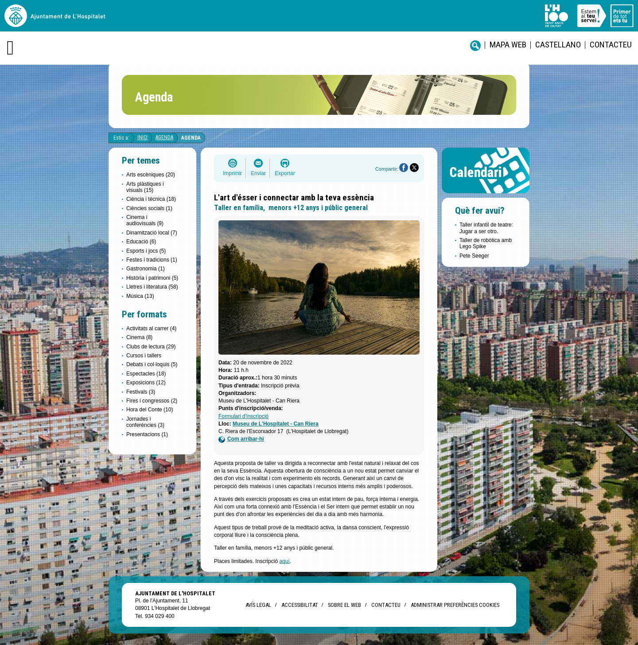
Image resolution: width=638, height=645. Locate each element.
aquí (284, 561)
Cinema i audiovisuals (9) (144, 220)
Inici (142, 137)
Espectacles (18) (146, 374)
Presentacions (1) (147, 434)
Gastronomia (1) (145, 269)
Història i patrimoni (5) (152, 278)
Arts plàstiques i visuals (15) (145, 187)
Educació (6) (141, 241)
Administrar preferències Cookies (455, 605)
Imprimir (232, 173)
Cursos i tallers (143, 355)
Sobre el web (344, 605)
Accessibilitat (299, 605)
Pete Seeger (474, 256)
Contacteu (611, 44)
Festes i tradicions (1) (151, 260)
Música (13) (140, 296)
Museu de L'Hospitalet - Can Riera (276, 424)
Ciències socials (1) (149, 208)
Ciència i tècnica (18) (151, 199)
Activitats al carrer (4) (151, 328)
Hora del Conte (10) (149, 410)
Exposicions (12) (146, 382)
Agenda (164, 137)
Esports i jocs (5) (146, 251)
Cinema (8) (139, 337)
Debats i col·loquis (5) (151, 364)
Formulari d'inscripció (243, 416)
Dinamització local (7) (151, 233)
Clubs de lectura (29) (150, 347)
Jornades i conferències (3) (145, 422)
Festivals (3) (140, 392)
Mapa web (508, 44)
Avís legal (258, 605)
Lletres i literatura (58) (152, 287)
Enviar (258, 173)
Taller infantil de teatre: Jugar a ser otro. (486, 228)
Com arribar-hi (241, 439)
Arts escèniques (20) (150, 175)
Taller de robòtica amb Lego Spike (485, 243)
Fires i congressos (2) (151, 401)
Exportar (285, 173)
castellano (558, 44)
